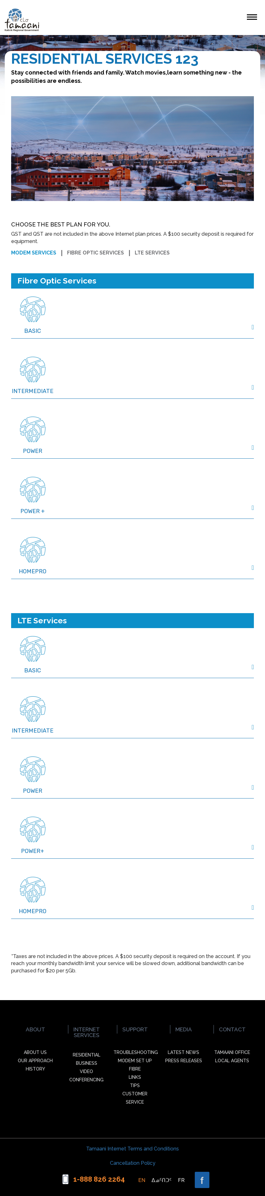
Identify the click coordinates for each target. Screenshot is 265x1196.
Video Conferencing (86, 1075)
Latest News (183, 1052)
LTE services (152, 253)
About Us (35, 1052)
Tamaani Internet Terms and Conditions (132, 1149)
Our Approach (35, 1060)
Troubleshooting (135, 1052)
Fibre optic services (95, 253)
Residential (86, 1054)
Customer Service (134, 1098)
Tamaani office (232, 1052)
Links (135, 1077)
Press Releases (183, 1060)
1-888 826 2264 (99, 1179)
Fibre (135, 1068)
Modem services (33, 253)
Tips (135, 1085)
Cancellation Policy (132, 1163)
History (35, 1068)
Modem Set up (135, 1060)
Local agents (232, 1060)
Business (86, 1063)
